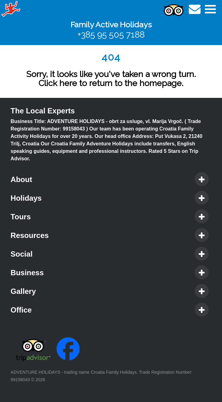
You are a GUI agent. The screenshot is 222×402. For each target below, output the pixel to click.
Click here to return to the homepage (110, 83)
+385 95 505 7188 (111, 35)
